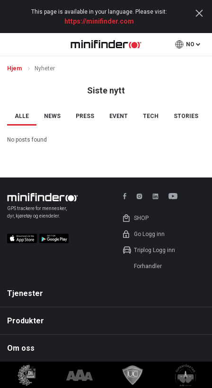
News (52, 116)
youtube (174, 196)
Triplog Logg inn (154, 250)
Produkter (25, 320)
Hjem (15, 68)
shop (141, 218)
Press (85, 116)
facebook (126, 196)
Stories (186, 116)
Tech (151, 116)
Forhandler (148, 266)
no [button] (190, 44)
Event (118, 116)
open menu (12, 44)
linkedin (155, 196)
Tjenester (25, 293)
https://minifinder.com (99, 21)
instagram (139, 196)
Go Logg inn (149, 234)
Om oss (21, 348)
